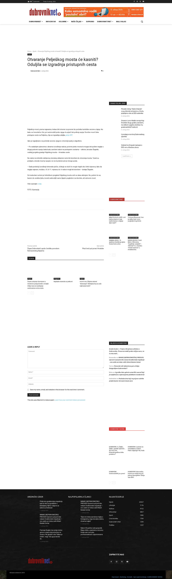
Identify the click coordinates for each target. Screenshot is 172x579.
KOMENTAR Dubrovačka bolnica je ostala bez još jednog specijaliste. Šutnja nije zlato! (136, 474)
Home (29, 51)
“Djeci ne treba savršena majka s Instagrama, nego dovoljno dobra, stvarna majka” (92, 519)
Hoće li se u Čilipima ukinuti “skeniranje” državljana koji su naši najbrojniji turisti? (90, 284)
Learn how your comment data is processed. (70, 400)
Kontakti (129, 577)
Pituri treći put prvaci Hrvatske (93, 248)
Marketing (123, 577)
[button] (142, 21)
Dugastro (57, 278)
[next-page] (32, 292)
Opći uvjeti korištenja (139, 577)
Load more (127, 156)
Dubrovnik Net (35, 71)
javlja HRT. (69, 135)
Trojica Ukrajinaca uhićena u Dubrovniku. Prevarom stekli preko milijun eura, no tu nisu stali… (126, 351)
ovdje (39, 184)
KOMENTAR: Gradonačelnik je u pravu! (117, 472)
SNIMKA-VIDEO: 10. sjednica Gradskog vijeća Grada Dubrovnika (117, 242)
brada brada (113, 349)
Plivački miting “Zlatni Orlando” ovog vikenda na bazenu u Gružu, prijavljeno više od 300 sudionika (132, 111)
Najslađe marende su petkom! (63, 281)
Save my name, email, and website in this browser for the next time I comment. (57, 390)
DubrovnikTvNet (114, 215)
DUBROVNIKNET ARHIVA (154, 577)
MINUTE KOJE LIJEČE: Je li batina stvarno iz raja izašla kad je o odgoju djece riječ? (117, 220)
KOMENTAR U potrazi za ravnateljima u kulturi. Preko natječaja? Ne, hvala (136, 448)
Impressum (115, 577)
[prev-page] (28, 292)
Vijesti (34, 51)
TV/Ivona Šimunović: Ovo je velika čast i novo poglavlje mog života (136, 219)
